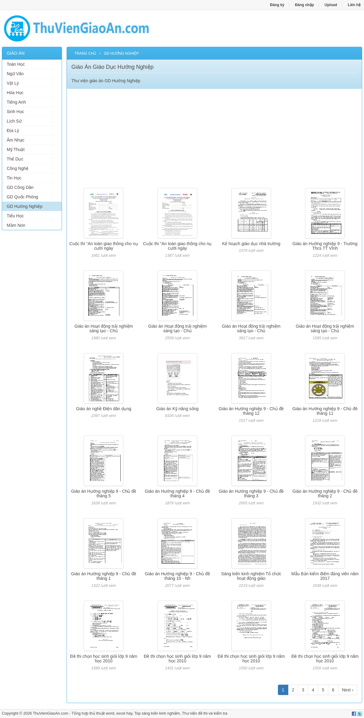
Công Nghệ (17, 168)
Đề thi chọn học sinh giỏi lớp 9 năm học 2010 (103, 658)
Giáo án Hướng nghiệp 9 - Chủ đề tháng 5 (103, 493)
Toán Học (16, 64)
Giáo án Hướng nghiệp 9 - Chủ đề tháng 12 (251, 411)
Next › (347, 689)
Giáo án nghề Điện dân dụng (103, 408)
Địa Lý (13, 130)
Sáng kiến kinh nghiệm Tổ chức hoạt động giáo (251, 576)
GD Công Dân (20, 187)
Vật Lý (13, 83)
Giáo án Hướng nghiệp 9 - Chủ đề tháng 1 (103, 576)
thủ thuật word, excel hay (110, 713)
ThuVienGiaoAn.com (50, 713)
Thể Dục (15, 158)
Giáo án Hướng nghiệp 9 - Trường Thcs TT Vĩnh (325, 246)
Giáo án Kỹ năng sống (177, 408)
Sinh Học (15, 111)
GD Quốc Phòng (22, 196)
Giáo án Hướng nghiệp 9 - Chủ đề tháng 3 (251, 493)
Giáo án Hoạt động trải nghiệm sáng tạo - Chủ (104, 328)
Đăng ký (277, 5)
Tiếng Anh (16, 102)
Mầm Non (16, 225)
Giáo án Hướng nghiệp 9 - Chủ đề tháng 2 (324, 493)
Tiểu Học (15, 215)
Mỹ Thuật (15, 149)
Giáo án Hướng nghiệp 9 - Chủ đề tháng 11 (324, 411)
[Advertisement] (32, 328)
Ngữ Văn (15, 73)
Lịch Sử (14, 121)
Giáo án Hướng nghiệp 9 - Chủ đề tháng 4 (177, 493)
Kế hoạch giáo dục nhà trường (251, 243)
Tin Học (14, 177)
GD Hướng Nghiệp (24, 206)
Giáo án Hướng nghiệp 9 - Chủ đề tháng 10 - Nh (177, 576)
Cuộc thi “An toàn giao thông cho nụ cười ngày (103, 246)
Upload (331, 5)
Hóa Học (15, 92)
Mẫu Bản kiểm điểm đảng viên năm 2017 (325, 576)
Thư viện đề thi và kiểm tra (205, 713)
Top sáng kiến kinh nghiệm (157, 713)
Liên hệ (354, 5)
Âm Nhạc (15, 140)
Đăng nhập (304, 5)
